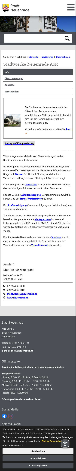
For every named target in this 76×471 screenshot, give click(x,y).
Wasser (19, 174)
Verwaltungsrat (39, 245)
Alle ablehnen (38, 458)
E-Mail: (5, 350)
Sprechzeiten (12, 91)
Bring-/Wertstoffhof (31, 198)
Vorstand (56, 237)
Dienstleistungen (14, 78)
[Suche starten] (67, 38)
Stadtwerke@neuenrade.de (22, 293)
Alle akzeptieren (38, 465)
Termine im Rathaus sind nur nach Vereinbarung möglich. (33, 367)
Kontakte (10, 84)
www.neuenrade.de (17, 297)
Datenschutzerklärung (53, 441)
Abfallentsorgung (31, 194)
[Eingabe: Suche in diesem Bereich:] (34, 38)
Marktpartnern (43, 219)
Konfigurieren (38, 451)
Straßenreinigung (17, 205)
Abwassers (31, 184)
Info (7, 72)
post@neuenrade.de (22, 350)
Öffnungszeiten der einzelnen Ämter (21, 399)
